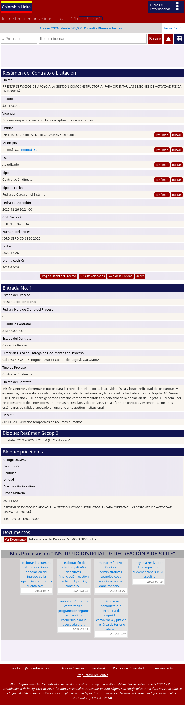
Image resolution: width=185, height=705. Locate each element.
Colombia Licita (16, 6)
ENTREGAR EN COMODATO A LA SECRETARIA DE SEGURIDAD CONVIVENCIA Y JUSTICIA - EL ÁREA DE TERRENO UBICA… (111, 615)
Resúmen (162, 135)
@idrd (140, 276)
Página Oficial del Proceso (59, 276)
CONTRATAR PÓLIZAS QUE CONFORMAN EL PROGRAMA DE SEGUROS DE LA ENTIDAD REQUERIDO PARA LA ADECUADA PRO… (74, 613)
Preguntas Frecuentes (92, 675)
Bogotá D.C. (29, 149)
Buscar (176, 135)
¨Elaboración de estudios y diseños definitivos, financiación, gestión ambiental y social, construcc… (74, 574)
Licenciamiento (162, 668)
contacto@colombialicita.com (33, 668)
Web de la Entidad (120, 276)
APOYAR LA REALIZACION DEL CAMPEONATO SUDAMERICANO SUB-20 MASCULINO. (148, 570)
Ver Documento (15, 539)
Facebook (99, 668)
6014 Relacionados (92, 276)
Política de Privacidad (128, 668)
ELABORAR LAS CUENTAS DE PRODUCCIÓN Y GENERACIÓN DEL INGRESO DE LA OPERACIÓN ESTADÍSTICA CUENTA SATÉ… (36, 574)
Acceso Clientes (73, 668)
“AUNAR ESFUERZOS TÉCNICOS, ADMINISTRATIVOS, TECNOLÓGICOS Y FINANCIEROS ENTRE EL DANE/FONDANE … (111, 574)
